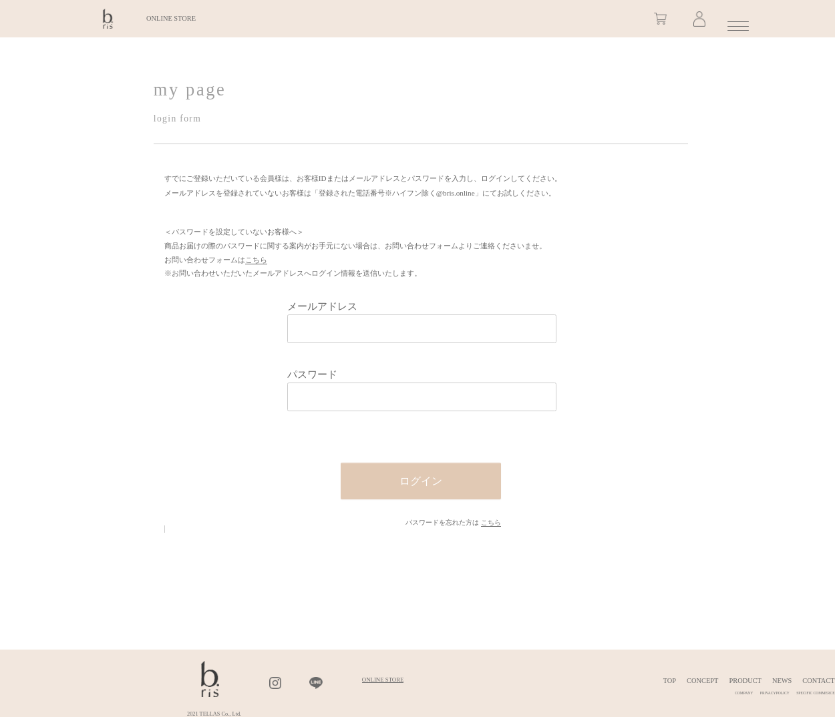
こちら (256, 260)
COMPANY (744, 693)
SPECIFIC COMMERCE (815, 693)
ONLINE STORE (171, 26)
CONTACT (818, 680)
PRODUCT (745, 680)
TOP (669, 680)
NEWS (782, 680)
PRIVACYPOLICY (775, 693)
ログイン (420, 481)
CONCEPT (702, 680)
